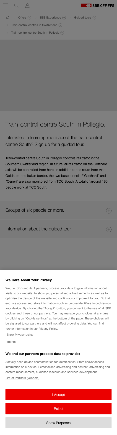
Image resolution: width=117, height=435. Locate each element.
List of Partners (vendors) (22, 381)
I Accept (58, 397)
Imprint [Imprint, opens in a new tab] (11, 344)
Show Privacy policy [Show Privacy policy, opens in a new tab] (20, 337)
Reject (58, 411)
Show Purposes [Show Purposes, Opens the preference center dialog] (58, 425)
